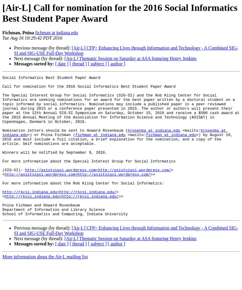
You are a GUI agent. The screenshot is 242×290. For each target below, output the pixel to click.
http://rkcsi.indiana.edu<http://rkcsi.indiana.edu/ (59, 215)
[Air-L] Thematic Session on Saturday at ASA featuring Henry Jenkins (130, 58)
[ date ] (61, 63)
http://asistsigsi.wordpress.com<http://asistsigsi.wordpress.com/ (98, 189)
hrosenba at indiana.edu (154, 141)
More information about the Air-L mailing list (45, 284)
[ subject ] (97, 63)
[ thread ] (78, 63)
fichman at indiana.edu (56, 32)
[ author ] (116, 63)
